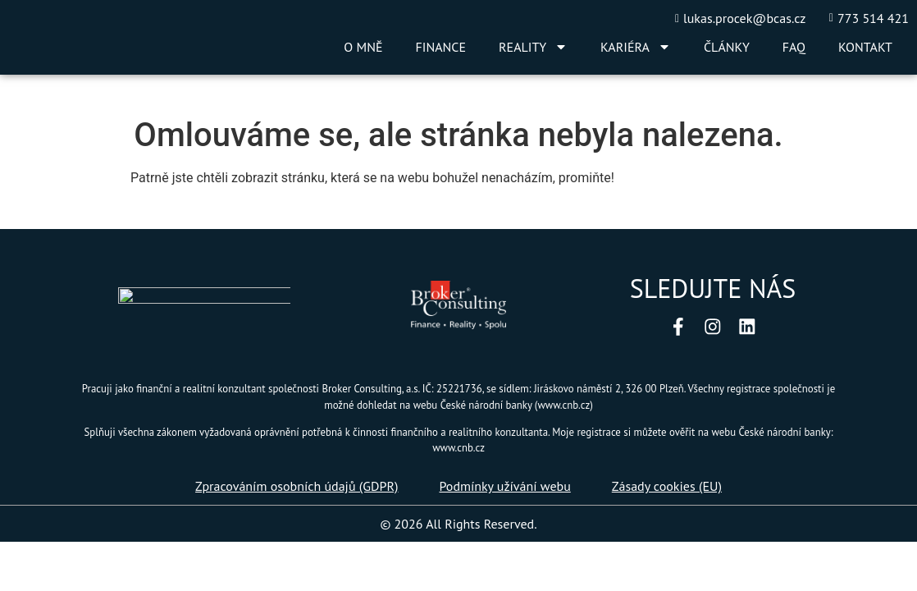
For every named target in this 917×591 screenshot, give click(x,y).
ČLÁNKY (727, 47)
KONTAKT (865, 47)
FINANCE (441, 47)
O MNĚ (363, 47)
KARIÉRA (635, 47)
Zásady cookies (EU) (667, 487)
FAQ (793, 47)
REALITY (533, 47)
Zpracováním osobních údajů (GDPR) (296, 487)
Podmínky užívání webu (504, 487)
